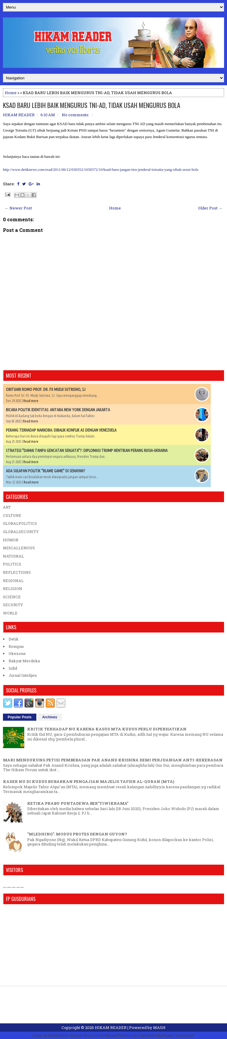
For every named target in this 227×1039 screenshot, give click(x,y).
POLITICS (12, 564)
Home (11, 92)
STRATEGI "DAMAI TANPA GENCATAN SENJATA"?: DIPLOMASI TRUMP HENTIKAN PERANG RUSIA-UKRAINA (87, 450)
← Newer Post (18, 208)
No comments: (75, 114)
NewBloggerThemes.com (118, 1035)
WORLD (10, 613)
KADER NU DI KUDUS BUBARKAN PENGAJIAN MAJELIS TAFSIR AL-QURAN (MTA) (88, 781)
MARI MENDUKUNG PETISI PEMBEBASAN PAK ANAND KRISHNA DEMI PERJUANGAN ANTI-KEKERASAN (113, 760)
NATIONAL (13, 556)
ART (7, 507)
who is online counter (9, 887)
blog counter (20, 887)
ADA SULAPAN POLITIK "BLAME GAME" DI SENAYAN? (45, 470)
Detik (14, 639)
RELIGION (12, 588)
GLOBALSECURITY (21, 531)
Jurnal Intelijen (23, 675)
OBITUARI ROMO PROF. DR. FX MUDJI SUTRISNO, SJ (45, 389)
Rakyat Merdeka (24, 660)
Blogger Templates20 (178, 1035)
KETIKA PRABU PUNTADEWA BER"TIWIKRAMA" (77, 803)
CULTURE (12, 515)
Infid (13, 668)
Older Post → (210, 208)
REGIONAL (13, 580)
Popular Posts (20, 717)
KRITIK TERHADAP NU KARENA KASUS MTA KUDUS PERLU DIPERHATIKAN (107, 729)
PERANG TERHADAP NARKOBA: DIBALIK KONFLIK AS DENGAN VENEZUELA (61, 430)
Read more (30, 401)
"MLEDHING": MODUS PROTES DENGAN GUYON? (77, 834)
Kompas (16, 646)
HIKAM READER (111, 1027)
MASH (159, 1027)
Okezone (17, 653)
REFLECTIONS (17, 572)
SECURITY (13, 604)
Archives (49, 717)
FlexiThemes (58, 1035)
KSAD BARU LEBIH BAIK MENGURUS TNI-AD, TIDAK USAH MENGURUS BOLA (91, 105)
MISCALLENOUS (19, 547)
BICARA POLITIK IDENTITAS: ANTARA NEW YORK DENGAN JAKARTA (58, 409)
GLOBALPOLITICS (20, 523)
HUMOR (10, 540)
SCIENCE (12, 596)
